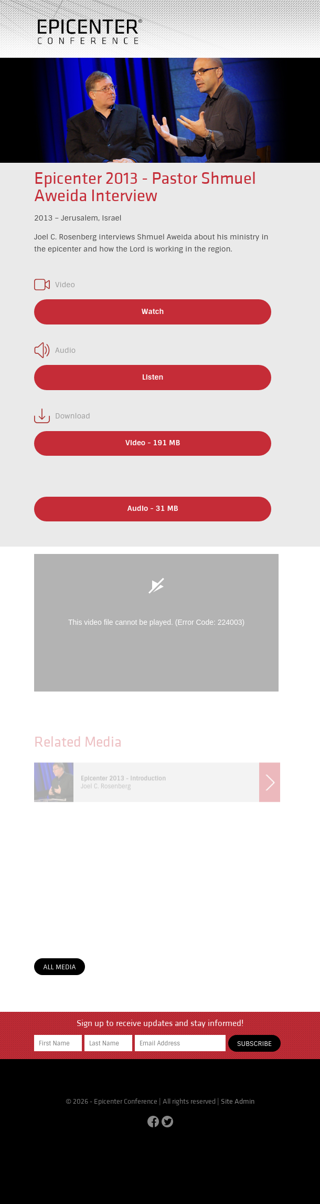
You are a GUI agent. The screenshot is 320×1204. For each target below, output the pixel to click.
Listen (153, 377)
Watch (153, 311)
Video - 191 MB (152, 442)
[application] (156, 623)
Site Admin (237, 1101)
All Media (60, 967)
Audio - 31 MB (152, 508)
